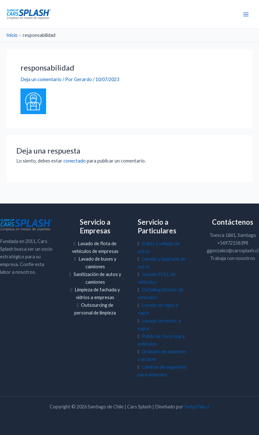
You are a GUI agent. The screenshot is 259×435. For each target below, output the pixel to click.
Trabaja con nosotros (232, 258)
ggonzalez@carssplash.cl (232, 250)
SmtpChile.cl (196, 406)
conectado (74, 160)
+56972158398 (232, 243)
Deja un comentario (40, 79)
